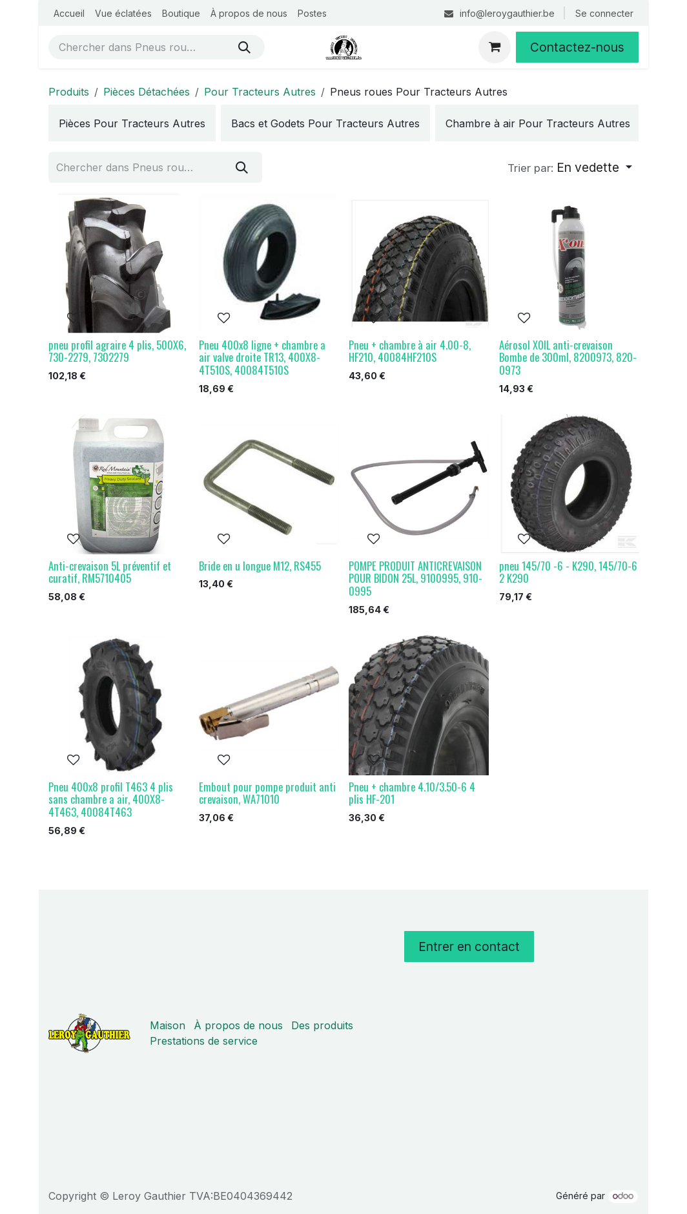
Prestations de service (204, 1040)
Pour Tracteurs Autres (260, 91)
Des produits (322, 1025)
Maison (167, 1025)
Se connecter (604, 13)
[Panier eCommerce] (494, 47)
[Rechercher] (244, 47)
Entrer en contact (469, 946)
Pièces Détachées (146, 91)
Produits (68, 91)
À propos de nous (238, 1025)
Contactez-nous (577, 47)
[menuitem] (69, 13)
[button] (570, 167)
